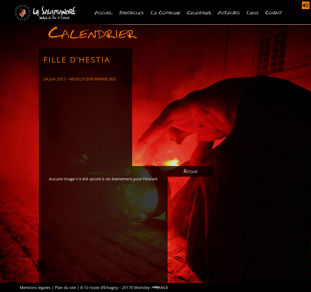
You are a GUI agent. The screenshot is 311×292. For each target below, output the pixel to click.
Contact (273, 12)
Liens (253, 12)
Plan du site (65, 287)
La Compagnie (165, 12)
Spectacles (131, 12)
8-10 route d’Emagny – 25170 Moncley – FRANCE (124, 287)
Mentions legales (35, 287)
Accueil (103, 12)
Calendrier (199, 12)
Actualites (229, 12)
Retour (190, 171)
